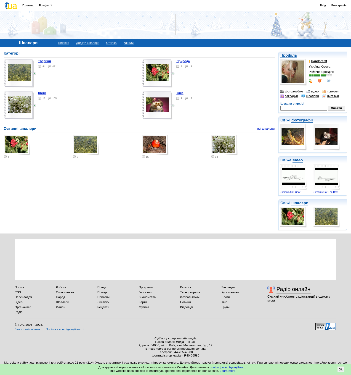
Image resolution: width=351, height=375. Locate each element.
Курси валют (230, 292)
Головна (28, 5)
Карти (143, 302)
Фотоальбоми (189, 297)
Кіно (224, 302)
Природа (183, 61)
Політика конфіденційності (64, 329)
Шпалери (62, 302)
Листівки (103, 302)
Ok (341, 369)
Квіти (42, 93)
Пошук (102, 287)
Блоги (225, 297)
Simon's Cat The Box (326, 192)
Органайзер (23, 307)
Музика (144, 307)
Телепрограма (190, 292)
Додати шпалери (87, 43)
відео (312, 91)
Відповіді (186, 307)
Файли (60, 307)
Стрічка (111, 43)
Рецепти (103, 307)
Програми (146, 287)
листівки (330, 96)
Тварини (44, 61)
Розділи (44, 5)
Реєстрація (338, 5)
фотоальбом (291, 91)
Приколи (103, 297)
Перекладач (23, 297)
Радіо (18, 312)
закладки (289, 96)
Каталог (185, 287)
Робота (61, 287)
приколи (330, 91)
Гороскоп (145, 292)
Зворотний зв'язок (27, 329)
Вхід (323, 5)
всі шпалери (266, 128)
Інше (179, 93)
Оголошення (65, 292)
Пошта (19, 287)
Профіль (288, 55)
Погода (102, 292)
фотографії (302, 120)
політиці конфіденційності (228, 367)
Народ (60, 297)
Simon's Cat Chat (290, 192)
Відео (19, 302)
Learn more (228, 370)
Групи (225, 307)
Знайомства (147, 297)
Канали (129, 43)
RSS (18, 292)
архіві (299, 103)
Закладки (228, 287)
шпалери (310, 96)
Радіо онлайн (294, 289)
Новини (185, 302)
